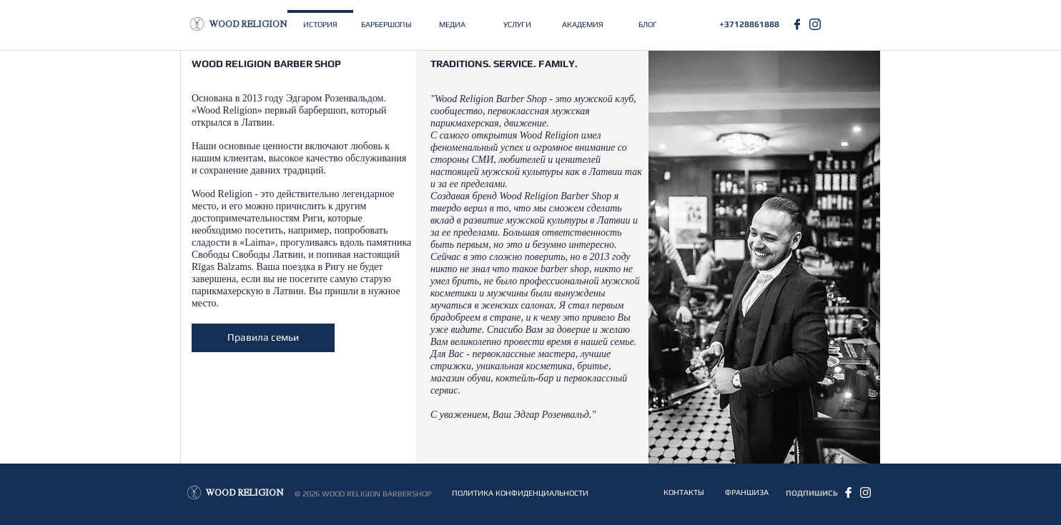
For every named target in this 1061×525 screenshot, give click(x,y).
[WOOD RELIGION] (248, 25)
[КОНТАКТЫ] (683, 492)
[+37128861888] (749, 24)
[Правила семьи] (263, 338)
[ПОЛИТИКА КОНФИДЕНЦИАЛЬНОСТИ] (519, 493)
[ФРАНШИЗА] (746, 492)
